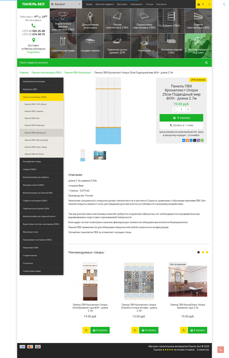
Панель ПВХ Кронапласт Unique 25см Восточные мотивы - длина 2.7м (139, 307)
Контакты (161, 4)
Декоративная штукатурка (34, 81)
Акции (89, 4)
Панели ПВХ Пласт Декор (36, 147)
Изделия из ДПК (30, 89)
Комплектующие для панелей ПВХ (38, 193)
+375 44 (33, 31)
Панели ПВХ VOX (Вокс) (35, 104)
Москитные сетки (30, 232)
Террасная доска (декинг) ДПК (36, 208)
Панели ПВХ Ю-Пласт (34, 154)
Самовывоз (136, 4)
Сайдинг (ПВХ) (29, 169)
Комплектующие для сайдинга (36, 177)
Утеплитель (28, 263)
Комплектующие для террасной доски (39, 216)
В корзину (181, 117)
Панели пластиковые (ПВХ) (46, 72)
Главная (24, 72)
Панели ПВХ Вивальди (34, 125)
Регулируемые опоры (32, 161)
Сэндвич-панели (30, 255)
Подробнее (33, 52)
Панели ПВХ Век (32, 118)
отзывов (190, 349)
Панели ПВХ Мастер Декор (36, 140)
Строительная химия (32, 271)
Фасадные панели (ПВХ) (33, 185)
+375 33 (33, 34)
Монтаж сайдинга (105, 4)
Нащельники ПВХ (30, 247)
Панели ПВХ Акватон (34, 111)
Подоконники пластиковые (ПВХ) (37, 240)
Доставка (122, 4)
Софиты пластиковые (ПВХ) (35, 200)
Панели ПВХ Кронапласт (78, 72)
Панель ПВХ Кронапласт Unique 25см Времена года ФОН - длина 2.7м (90, 307)
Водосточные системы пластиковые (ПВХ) (41, 224)
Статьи (149, 4)
